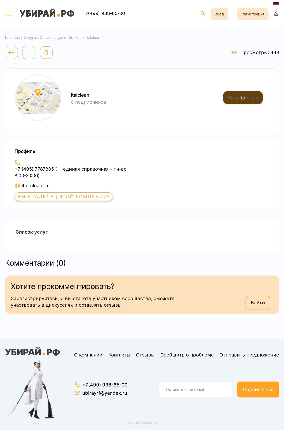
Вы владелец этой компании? (64, 196)
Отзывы (145, 355)
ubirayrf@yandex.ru (104, 393)
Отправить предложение (249, 355)
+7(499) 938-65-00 (103, 13)
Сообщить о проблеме (187, 355)
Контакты (119, 355)
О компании (88, 355)
